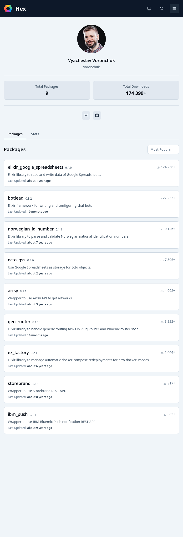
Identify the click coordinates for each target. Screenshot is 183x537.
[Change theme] (149, 8)
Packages (15, 134)
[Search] (162, 8)
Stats (35, 134)
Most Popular (163, 149)
